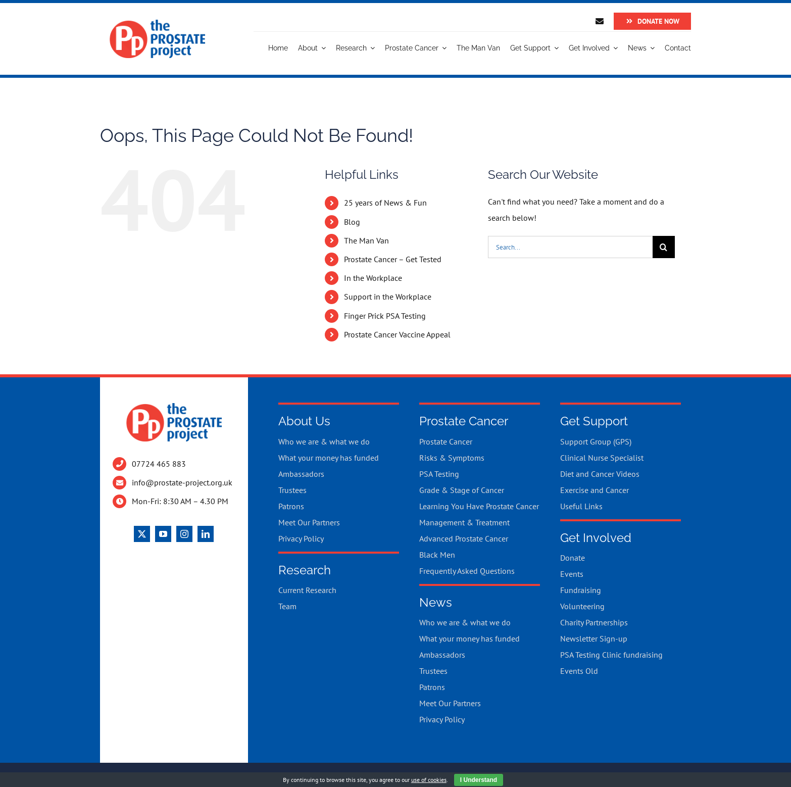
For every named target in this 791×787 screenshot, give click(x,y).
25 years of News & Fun (385, 203)
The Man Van (366, 240)
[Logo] (157, 23)
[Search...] (570, 247)
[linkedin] (205, 534)
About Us (304, 421)
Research (304, 570)
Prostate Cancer (463, 421)
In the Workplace (373, 278)
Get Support (594, 421)
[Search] (664, 247)
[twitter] (142, 534)
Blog (352, 222)
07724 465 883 (159, 464)
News (435, 602)
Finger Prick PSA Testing (385, 316)
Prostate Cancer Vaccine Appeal (397, 334)
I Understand (478, 779)
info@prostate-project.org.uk (182, 482)
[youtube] (163, 534)
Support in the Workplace (387, 296)
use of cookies (429, 779)
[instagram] (184, 534)
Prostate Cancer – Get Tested (392, 259)
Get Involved (595, 537)
